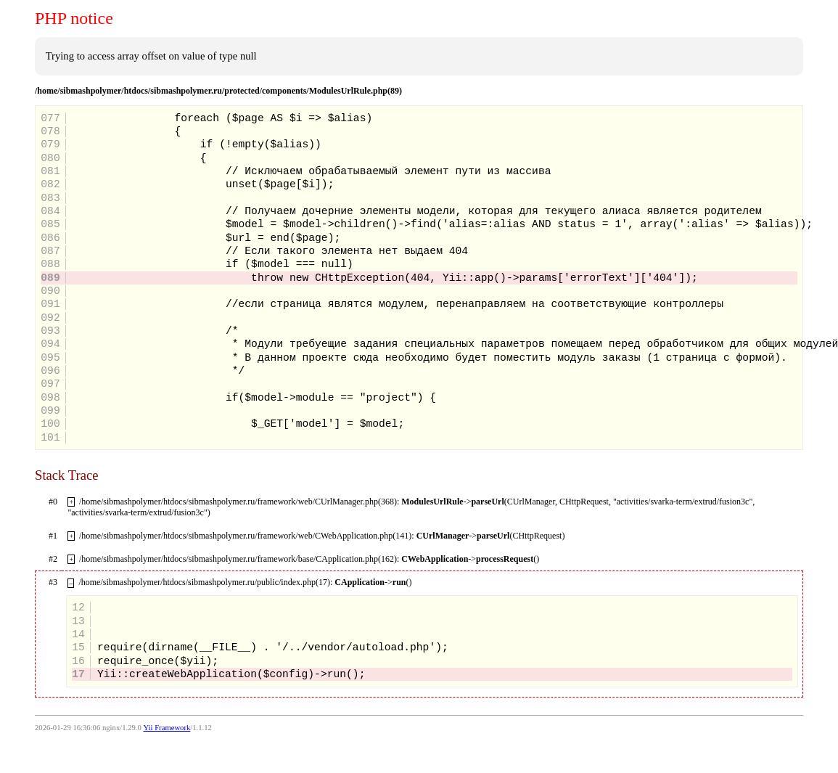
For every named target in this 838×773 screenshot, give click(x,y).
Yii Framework (166, 728)
